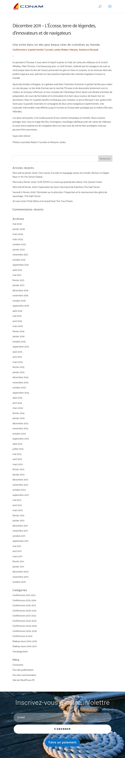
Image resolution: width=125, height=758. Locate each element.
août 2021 (17, 270)
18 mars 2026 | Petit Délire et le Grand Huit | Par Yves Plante (43, 201)
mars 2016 (18, 326)
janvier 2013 (18, 475)
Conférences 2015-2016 (24, 600)
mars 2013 (18, 464)
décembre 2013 (20, 423)
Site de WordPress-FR (24, 680)
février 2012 (18, 516)
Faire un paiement (62, 742)
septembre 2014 (21, 393)
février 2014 (18, 413)
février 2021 (18, 280)
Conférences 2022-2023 (24, 621)
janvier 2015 (19, 372)
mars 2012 (18, 510)
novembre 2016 (20, 296)
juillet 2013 (18, 449)
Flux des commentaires (24, 675)
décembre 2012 (20, 480)
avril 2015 (17, 357)
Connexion (18, 665)
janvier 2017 (18, 285)
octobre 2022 (19, 244)
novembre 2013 (20, 428)
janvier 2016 (19, 336)
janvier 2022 (19, 250)
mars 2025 (18, 234)
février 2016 (18, 331)
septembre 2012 (21, 495)
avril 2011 (17, 551)
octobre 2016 (19, 301)
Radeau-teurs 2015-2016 (25, 641)
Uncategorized (20, 652)
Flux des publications (23, 670)
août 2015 (17, 352)
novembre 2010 (20, 577)
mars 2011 (17, 556)
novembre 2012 (20, 485)
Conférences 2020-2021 (24, 611)
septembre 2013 (21, 439)
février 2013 (18, 469)
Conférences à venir (23, 636)
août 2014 (17, 398)
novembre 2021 (20, 255)
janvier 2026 (19, 229)
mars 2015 (18, 362)
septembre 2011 (20, 541)
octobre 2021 (19, 260)
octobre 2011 (19, 536)
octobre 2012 (19, 490)
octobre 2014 (19, 388)
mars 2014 (18, 408)
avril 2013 (17, 459)
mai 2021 (17, 275)
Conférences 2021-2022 (24, 616)
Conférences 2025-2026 (25, 631)
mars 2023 (18, 239)
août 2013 (17, 444)
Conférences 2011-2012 (24, 595)
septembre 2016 (21, 306)
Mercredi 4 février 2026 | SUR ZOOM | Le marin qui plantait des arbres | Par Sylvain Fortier (57, 182)
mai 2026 (17, 224)
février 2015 (18, 367)
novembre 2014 (20, 383)
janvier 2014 (19, 418)
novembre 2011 (20, 531)
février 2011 (18, 561)
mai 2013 (17, 454)
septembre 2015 (21, 347)
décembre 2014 (20, 377)
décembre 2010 (20, 572)
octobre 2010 (19, 582)
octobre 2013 (19, 434)
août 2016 (17, 311)
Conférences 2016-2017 (24, 605)
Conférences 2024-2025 (25, 626)
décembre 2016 (20, 290)
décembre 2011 (20, 526)
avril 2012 (17, 505)
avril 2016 (17, 321)
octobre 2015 (19, 342)
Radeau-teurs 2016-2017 (25, 646)
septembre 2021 (21, 265)
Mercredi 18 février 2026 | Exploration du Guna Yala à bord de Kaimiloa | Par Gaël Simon (56, 187)
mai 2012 (17, 500)
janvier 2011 (18, 567)
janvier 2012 (18, 521)
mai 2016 (17, 316)
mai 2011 (17, 546)
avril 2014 (17, 403)
